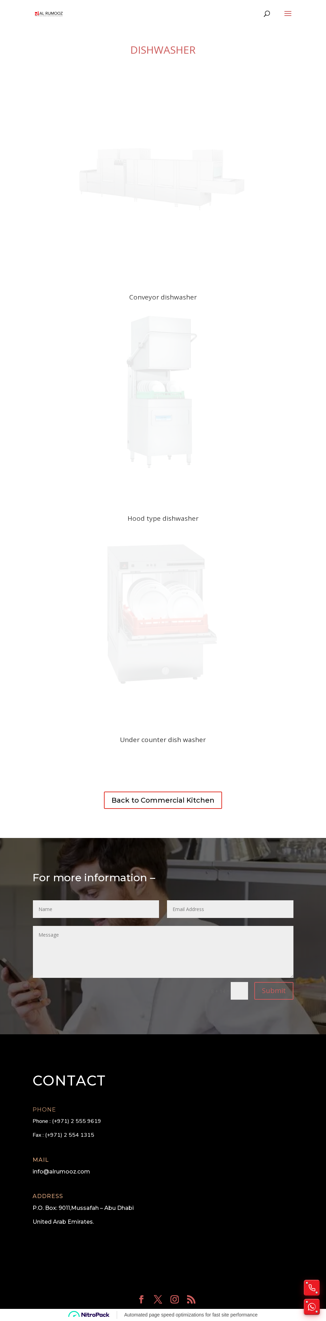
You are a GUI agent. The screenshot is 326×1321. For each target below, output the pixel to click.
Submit (274, 990)
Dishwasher (163, 50)
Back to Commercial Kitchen (163, 800)
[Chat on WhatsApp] (312, 1307)
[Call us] (312, 1288)
